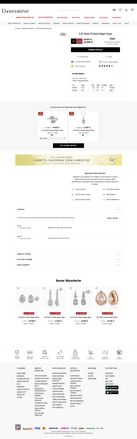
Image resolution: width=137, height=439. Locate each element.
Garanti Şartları (23, 381)
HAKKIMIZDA (20, 387)
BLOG (18, 384)
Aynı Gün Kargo (62, 17)
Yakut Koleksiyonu (58, 397)
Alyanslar (56, 23)
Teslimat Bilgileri (41, 381)
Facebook (109, 373)
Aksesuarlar (105, 23)
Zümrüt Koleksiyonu (59, 399)
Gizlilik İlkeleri (40, 406)
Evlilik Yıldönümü (58, 389)
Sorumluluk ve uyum (42, 378)
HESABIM (90, 373)
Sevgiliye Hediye (57, 391)
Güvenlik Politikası (41, 403)
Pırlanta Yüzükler (29, 23)
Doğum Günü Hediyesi (59, 373)
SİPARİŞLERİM (92, 379)
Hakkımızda (20, 376)
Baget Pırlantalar (14, 23)
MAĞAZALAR (21, 395)
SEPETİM (90, 376)
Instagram (110, 376)
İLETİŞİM (19, 397)
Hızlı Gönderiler (57, 407)
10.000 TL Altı (116, 23)
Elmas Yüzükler (75, 403)
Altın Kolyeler (75, 376)
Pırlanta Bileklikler (83, 23)
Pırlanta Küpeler (68, 23)
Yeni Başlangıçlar (58, 383)
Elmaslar (95, 23)
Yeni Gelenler (116, 17)
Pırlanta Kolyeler (44, 23)
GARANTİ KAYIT (21, 392)
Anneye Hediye (57, 386)
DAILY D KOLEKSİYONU (45, 17)
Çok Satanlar (103, 17)
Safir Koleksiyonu (58, 394)
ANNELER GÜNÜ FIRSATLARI (25, 17)
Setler (126, 23)
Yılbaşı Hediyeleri (58, 376)
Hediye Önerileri (89, 17)
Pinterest (110, 384)
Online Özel (76, 17)
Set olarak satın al (68, 145)
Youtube (109, 381)
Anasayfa (18, 28)
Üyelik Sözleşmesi (41, 376)
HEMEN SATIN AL (95, 49)
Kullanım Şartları (23, 379)
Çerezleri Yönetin (23, 389)
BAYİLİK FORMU (21, 373)
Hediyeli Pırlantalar (59, 402)
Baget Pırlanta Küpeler (28, 28)
